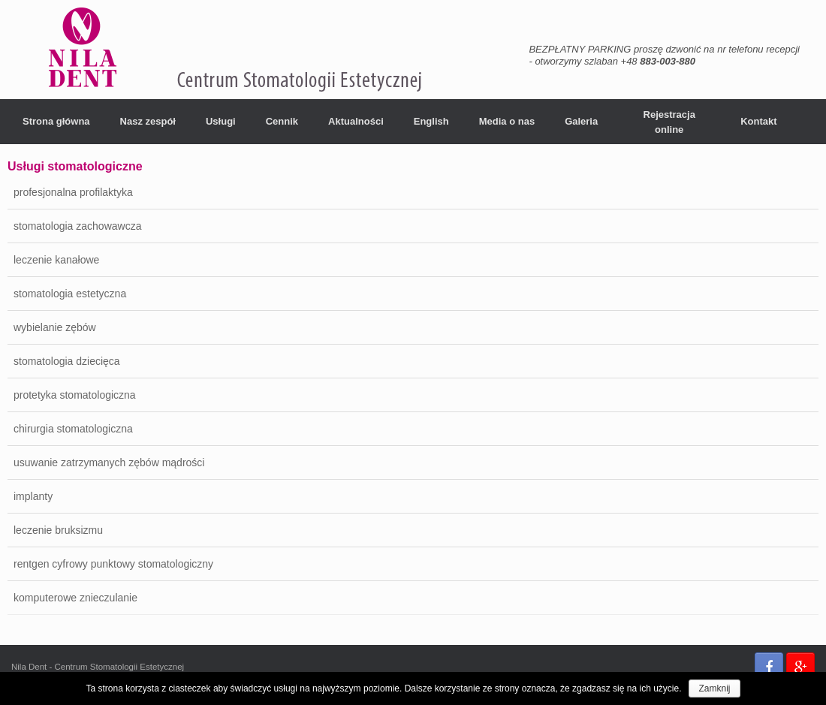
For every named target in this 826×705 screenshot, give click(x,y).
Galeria (581, 121)
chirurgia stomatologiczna (73, 429)
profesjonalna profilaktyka (73, 192)
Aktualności (356, 121)
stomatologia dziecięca (67, 361)
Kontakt (758, 121)
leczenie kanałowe (56, 260)
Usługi (221, 121)
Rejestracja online (669, 122)
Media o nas (507, 121)
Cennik (282, 121)
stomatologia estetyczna (70, 294)
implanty (33, 496)
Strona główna (56, 121)
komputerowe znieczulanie (75, 598)
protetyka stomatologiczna (75, 395)
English (431, 121)
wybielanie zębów (55, 327)
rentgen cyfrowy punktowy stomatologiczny (113, 564)
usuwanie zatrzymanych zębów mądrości (109, 462)
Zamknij (714, 688)
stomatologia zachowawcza (77, 226)
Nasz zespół (148, 121)
